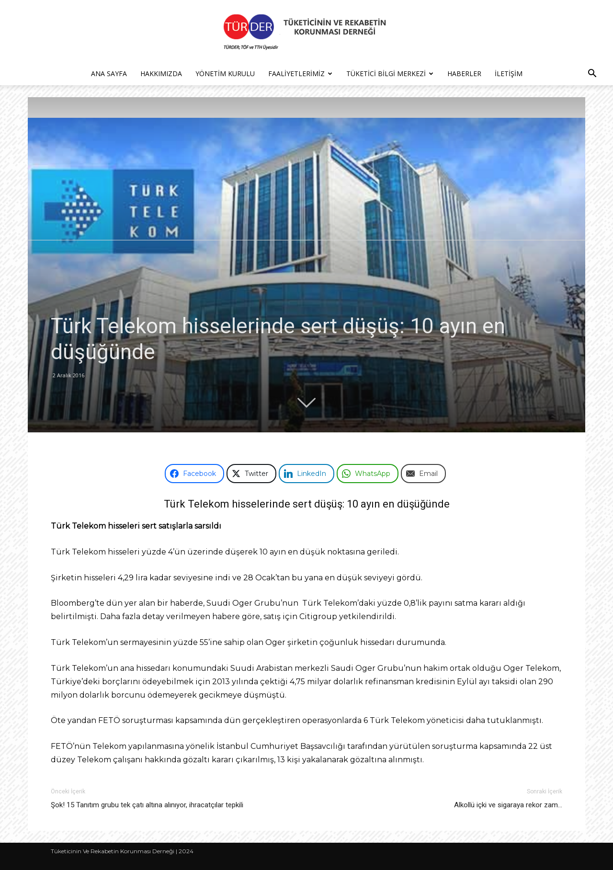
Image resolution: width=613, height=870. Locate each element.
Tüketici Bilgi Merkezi (389, 73)
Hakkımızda (161, 73)
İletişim (508, 73)
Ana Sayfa (109, 73)
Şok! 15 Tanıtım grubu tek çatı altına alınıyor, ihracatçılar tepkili (147, 805)
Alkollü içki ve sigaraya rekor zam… (508, 805)
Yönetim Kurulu (225, 73)
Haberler (464, 73)
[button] (591, 74)
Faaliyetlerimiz (300, 73)
